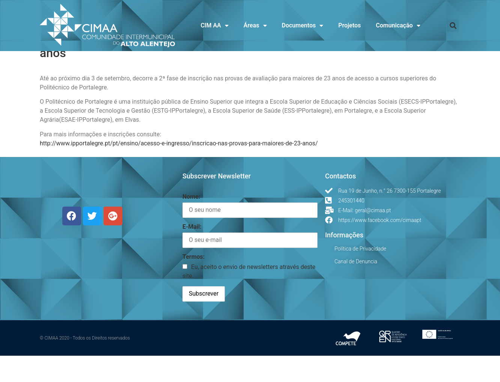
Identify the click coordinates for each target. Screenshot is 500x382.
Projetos (349, 25)
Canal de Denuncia (355, 288)
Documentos (303, 25)
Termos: (193, 283)
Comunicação (398, 25)
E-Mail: (192, 253)
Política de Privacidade (360, 275)
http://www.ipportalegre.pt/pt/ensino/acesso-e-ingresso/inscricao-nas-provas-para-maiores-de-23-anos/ (179, 169)
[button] (453, 26)
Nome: (191, 222)
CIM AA (214, 25)
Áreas (255, 25)
